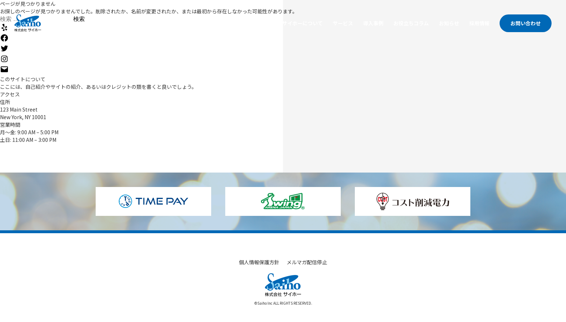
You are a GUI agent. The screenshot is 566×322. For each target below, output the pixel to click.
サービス (343, 23)
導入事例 (373, 23)
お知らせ (449, 23)
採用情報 (479, 23)
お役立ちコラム (411, 23)
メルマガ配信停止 (307, 262)
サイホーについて (302, 23)
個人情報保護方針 (259, 262)
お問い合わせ (525, 23)
